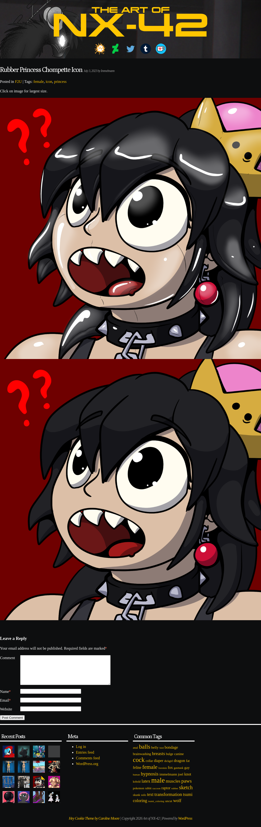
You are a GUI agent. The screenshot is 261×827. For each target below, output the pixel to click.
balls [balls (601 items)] (144, 752)
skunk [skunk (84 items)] (136, 800)
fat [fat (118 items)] (188, 766)
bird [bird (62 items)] (161, 753)
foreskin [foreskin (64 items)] (162, 773)
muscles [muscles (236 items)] (173, 786)
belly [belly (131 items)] (154, 753)
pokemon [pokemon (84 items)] (138, 794)
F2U (18, 82)
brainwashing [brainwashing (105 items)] (142, 759)
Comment (7, 658)
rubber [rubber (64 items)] (174, 794)
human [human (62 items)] (136, 780)
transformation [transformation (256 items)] (168, 800)
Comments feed (88, 764)
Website (6, 715)
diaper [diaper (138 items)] (158, 766)
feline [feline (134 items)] (137, 773)
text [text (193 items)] (150, 800)
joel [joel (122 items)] (180, 780)
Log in (81, 752)
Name (5, 697)
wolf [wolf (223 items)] (177, 806)
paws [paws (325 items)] (186, 786)
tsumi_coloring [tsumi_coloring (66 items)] (156, 806)
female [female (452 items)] (150, 773)
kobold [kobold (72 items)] (136, 787)
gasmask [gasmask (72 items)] (178, 773)
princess (60, 82)
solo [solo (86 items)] (143, 800)
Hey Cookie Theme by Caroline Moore (94, 824)
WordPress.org (87, 769)
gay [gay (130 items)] (187, 773)
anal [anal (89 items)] (135, 753)
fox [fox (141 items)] (170, 773)
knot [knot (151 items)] (187, 780)
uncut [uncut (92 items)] (168, 806)
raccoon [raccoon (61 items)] (157, 794)
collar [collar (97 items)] (149, 766)
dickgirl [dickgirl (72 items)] (168, 766)
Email (5, 706)
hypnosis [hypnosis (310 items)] (149, 779)
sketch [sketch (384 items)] (186, 793)
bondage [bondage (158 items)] (171, 753)
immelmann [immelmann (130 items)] (168, 780)
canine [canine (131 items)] (179, 759)
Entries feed (85, 758)
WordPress (185, 824)
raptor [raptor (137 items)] (165, 794)
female (38, 82)
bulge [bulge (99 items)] (169, 759)
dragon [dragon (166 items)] (179, 766)
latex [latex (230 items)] (145, 786)
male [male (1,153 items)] (158, 786)
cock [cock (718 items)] (139, 765)
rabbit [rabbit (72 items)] (148, 794)
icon (49, 82)
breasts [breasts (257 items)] (158, 759)
